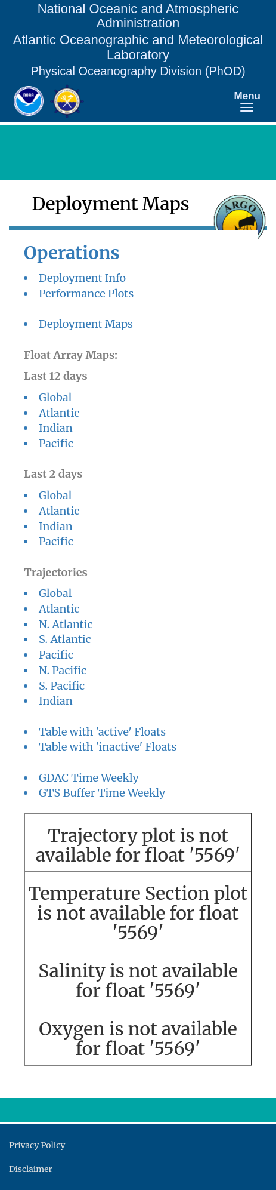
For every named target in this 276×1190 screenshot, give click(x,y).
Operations (72, 253)
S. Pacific (62, 686)
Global (55, 397)
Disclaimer (30, 1169)
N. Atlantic (66, 624)
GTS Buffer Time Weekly (102, 793)
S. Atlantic (65, 639)
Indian (56, 428)
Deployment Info (82, 278)
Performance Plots (86, 293)
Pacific (56, 443)
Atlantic (59, 413)
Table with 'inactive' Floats (107, 747)
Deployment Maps (86, 324)
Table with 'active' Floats (102, 732)
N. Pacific (62, 670)
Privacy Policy (37, 1145)
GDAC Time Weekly (89, 778)
